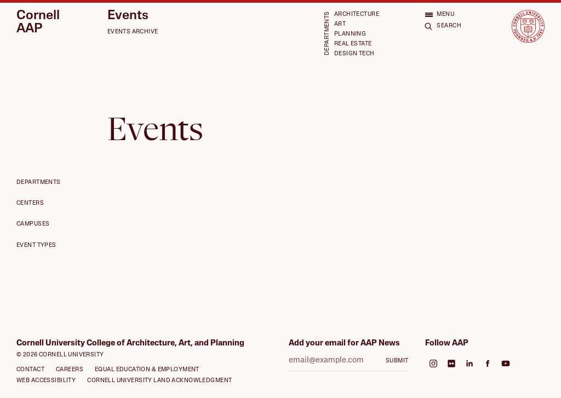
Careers (69, 370)
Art (340, 24)
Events (127, 16)
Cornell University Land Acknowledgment (159, 381)
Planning (350, 34)
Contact (30, 370)
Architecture (356, 14)
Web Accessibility (46, 381)
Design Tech (354, 54)
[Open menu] (439, 14)
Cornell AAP (38, 23)
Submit (397, 361)
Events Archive (132, 32)
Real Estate (353, 44)
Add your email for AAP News (344, 343)
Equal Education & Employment (147, 370)
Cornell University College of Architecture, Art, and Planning (130, 343)
